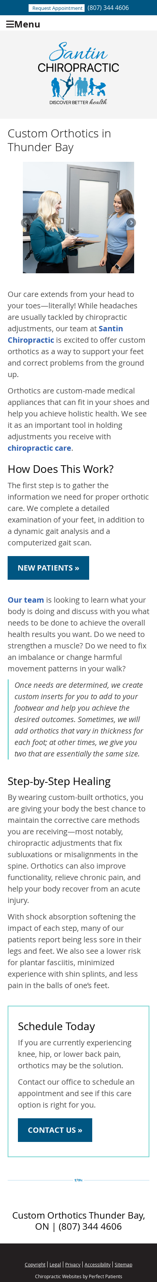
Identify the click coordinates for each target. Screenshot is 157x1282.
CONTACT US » (55, 1130)
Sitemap (123, 1264)
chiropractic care (39, 448)
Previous (26, 223)
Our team (26, 600)
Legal (55, 1264)
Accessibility (98, 1264)
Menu (23, 23)
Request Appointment (57, 8)
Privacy (72, 1264)
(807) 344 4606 (108, 7)
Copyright (35, 1264)
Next (130, 223)
